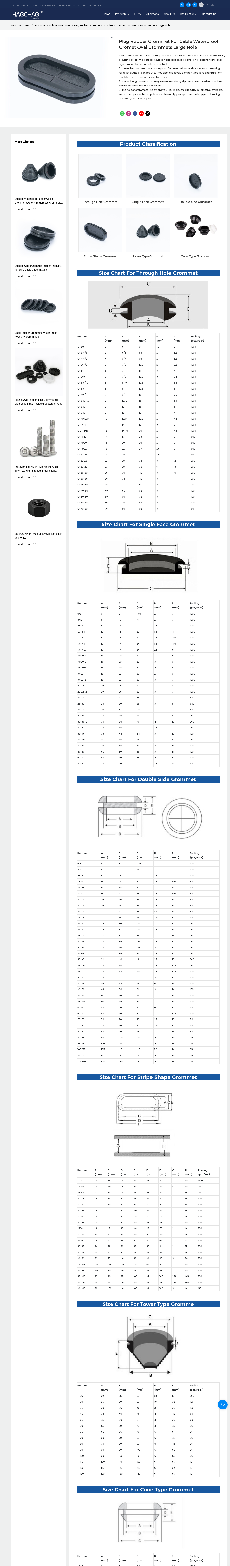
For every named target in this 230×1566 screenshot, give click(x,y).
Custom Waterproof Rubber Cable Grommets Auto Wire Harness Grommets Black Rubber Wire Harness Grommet (38, 201)
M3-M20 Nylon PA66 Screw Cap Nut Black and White (38, 535)
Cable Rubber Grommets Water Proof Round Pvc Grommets (36, 334)
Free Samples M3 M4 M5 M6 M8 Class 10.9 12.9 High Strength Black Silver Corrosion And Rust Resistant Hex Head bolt (37, 469)
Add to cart (24, 209)
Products (40, 25)
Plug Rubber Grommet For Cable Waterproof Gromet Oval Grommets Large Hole (122, 25)
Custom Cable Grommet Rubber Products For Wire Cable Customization (38, 267)
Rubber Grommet (59, 25)
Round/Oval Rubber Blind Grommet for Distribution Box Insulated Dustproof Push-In (39, 402)
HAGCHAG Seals (21, 25)
